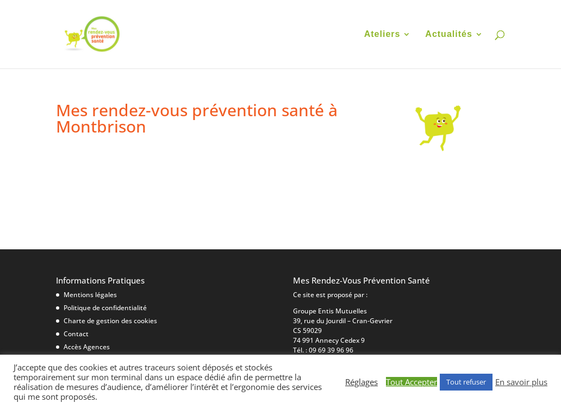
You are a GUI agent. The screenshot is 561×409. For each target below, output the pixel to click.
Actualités (448, 34)
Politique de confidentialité (105, 307)
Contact (76, 333)
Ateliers (382, 34)
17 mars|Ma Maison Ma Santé (144, 166)
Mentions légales (90, 294)
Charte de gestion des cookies (110, 320)
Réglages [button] (361, 382)
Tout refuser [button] (466, 382)
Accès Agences (87, 346)
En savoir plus (521, 382)
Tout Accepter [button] (411, 382)
